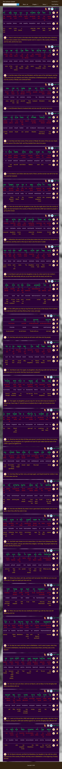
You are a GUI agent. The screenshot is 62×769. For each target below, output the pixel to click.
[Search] (10, 4)
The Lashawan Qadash (9, 1)
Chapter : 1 (35, 4)
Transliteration (55, 1)
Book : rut (25, 4)
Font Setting (55, 4)
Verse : (45, 4)
